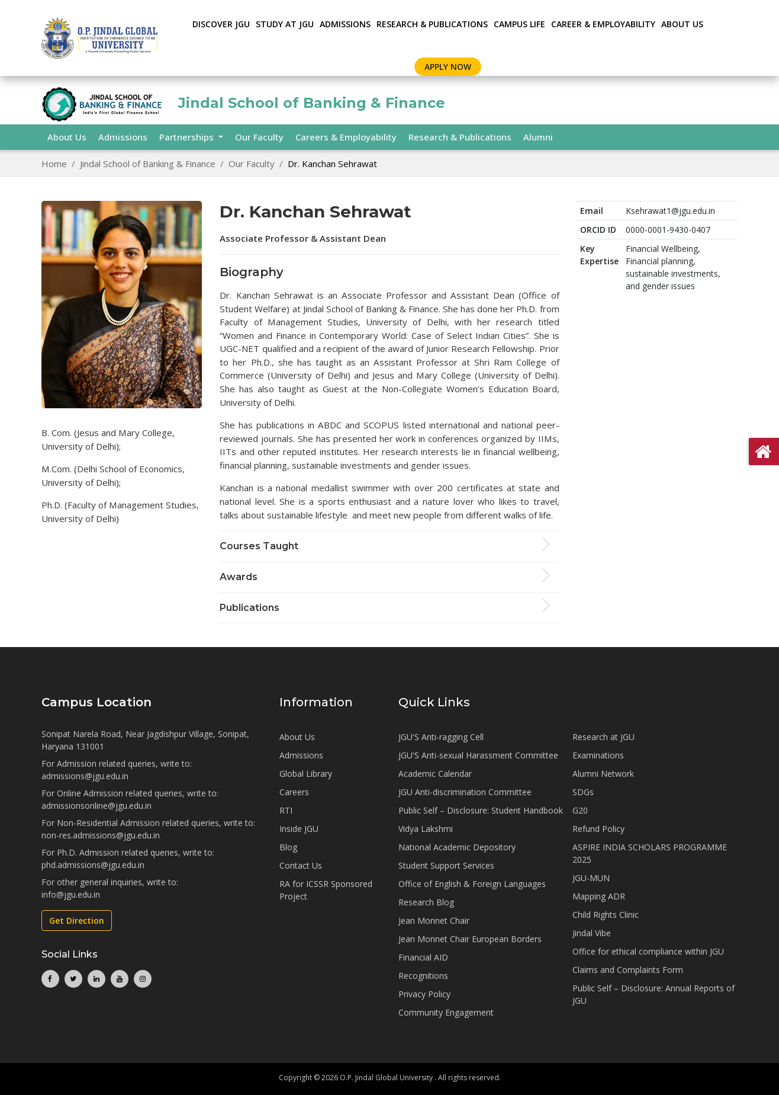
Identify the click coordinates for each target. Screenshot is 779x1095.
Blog (288, 847)
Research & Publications (459, 137)
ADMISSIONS (345, 24)
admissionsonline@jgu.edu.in (96, 805)
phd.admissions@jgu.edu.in (92, 864)
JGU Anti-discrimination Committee (465, 792)
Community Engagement (446, 1012)
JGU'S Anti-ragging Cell (441, 736)
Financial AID (423, 957)
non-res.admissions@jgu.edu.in (100, 835)
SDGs (583, 792)
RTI (285, 810)
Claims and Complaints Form (627, 969)
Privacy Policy (424, 994)
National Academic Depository (457, 847)
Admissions (122, 137)
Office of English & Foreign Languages (472, 883)
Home (54, 163)
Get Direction (76, 920)
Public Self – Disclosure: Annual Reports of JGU (653, 994)
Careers (294, 792)
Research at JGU (603, 736)
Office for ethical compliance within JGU (648, 951)
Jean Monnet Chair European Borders (470, 938)
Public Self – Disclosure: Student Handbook (480, 810)
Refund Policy (598, 828)
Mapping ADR (598, 896)
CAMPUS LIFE (519, 24)
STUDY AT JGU (285, 24)
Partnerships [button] (187, 137)
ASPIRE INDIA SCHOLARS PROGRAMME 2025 (649, 853)
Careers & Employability (346, 137)
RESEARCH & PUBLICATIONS (432, 24)
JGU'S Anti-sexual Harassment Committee (478, 755)
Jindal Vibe (591, 933)
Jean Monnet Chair (433, 920)
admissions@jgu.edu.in (84, 776)
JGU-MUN (591, 877)
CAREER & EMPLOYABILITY (603, 24)
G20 (580, 810)
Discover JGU (221, 24)
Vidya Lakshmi (425, 828)
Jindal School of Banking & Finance (147, 163)
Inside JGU (298, 828)
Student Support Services (446, 865)
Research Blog (426, 902)
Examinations (598, 755)
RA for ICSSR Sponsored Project (325, 890)
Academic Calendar (435, 773)
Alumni (538, 137)
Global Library (305, 773)
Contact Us (300, 865)
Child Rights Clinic (605, 914)
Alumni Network (603, 773)
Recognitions (423, 975)
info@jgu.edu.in (70, 894)
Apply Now (447, 66)
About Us (682, 24)
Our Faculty (259, 137)
